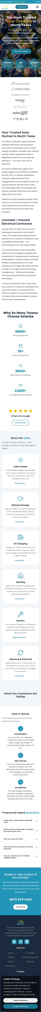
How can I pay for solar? (20, 839)
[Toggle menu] (37, 7)
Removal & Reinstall (30, 957)
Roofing (11, 957)
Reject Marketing (20, 1000)
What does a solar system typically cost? (20, 821)
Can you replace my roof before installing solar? (20, 857)
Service (10, 953)
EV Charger (30, 953)
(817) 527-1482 (20, 899)
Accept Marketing (20, 1006)
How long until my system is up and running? (20, 848)
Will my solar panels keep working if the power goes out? (20, 830)
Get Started (21, 7)
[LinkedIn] (26, 941)
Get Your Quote (21, 2)
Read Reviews (20, 423)
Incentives (30, 962)
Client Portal (10, 966)
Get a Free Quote (21, 51)
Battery (11, 962)
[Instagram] (20, 941)
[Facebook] (14, 941)
